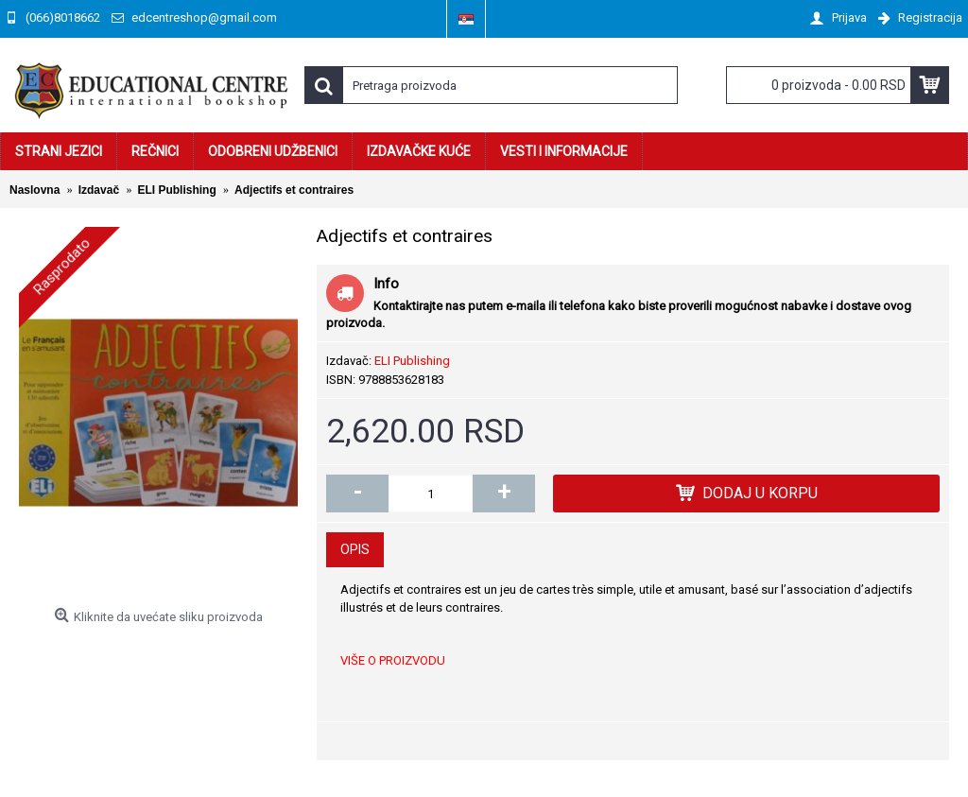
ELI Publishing (412, 361)
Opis (355, 549)
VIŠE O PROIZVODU (392, 660)
